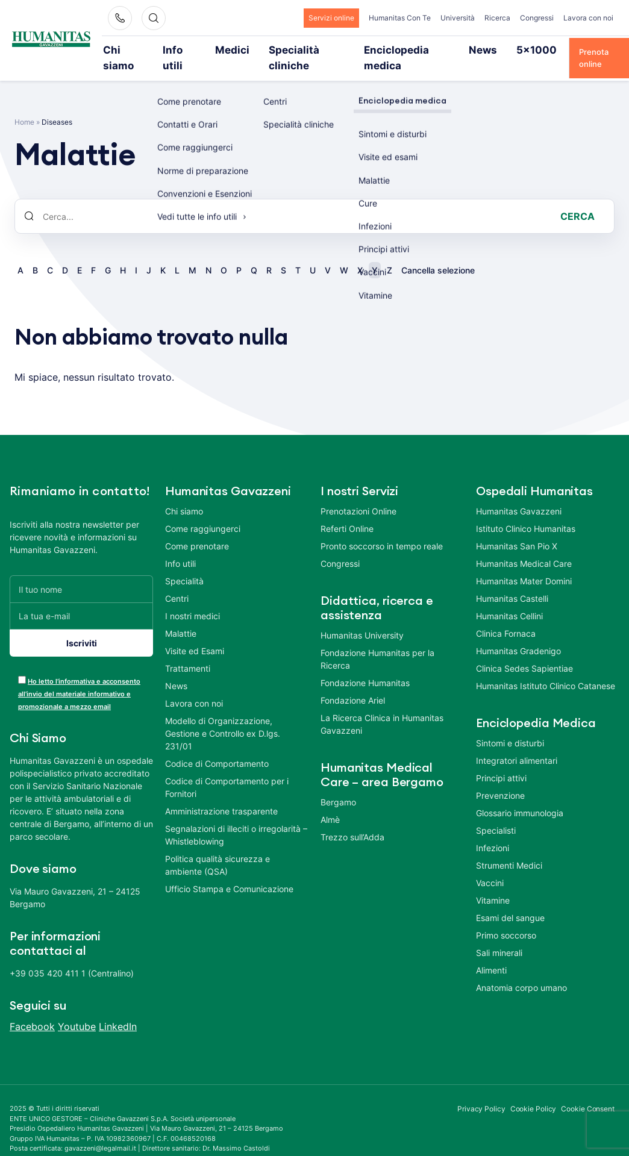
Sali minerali (499, 936)
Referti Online (347, 512)
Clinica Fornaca (506, 617)
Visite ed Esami (194, 635)
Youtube (77, 1010)
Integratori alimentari (516, 744)
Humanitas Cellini (509, 600)
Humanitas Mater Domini (524, 565)
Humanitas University (362, 619)
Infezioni (492, 831)
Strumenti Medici (509, 849)
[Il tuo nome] (81, 572)
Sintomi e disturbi (510, 727)
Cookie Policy (533, 1092)
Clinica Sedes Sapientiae (524, 652)
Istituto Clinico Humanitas (525, 512)
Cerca (577, 200)
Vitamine (493, 884)
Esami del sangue (510, 901)
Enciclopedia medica (387, 49)
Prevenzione (500, 779)
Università (457, 17)
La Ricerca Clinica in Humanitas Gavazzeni (382, 707)
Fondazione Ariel (353, 684)
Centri (177, 582)
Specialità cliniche (297, 49)
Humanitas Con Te (400, 17)
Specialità (184, 565)
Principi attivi (501, 762)
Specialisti (496, 814)
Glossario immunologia (519, 797)
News (455, 49)
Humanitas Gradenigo (518, 635)
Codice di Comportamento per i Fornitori (227, 771)
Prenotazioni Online (358, 495)
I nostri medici (192, 600)
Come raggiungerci (202, 512)
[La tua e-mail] (81, 599)
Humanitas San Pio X (516, 530)
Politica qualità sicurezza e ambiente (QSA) (217, 848)
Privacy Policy (481, 1092)
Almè (330, 803)
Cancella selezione (438, 254)
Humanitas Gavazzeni (519, 495)
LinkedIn (118, 1010)
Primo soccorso (506, 919)
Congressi (537, 17)
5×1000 (499, 49)
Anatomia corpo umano (521, 971)
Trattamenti (187, 652)
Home (24, 105)
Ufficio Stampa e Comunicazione (229, 872)
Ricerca (497, 17)
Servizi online (331, 17)
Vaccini (490, 866)
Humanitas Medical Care (524, 547)
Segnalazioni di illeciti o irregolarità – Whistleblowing (236, 818)
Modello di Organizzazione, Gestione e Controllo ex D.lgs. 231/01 (222, 717)
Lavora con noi (588, 17)
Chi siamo (134, 49)
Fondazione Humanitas (365, 666)
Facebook (32, 1010)
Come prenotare (197, 530)
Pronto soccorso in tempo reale (382, 530)
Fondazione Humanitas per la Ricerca (377, 642)
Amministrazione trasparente (221, 795)
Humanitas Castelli (512, 582)
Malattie (180, 617)
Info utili (186, 49)
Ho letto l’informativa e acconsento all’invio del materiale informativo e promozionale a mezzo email (79, 678)
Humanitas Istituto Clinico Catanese (545, 669)
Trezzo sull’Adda (352, 821)
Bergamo (338, 786)
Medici (233, 49)
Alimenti (491, 954)
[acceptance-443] (22, 663)
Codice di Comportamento (217, 747)
